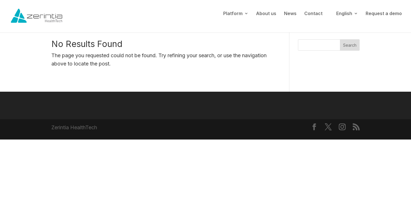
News (290, 13)
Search (349, 45)
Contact (313, 13)
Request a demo (384, 13)
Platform (233, 13)
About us (266, 13)
